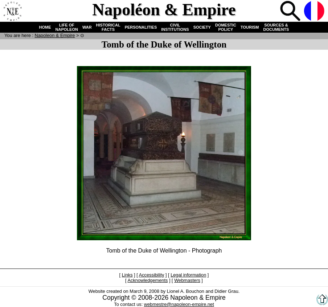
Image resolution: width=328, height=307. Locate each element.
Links (127, 275)
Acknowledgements (147, 280)
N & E (54, 35)
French (315, 11)
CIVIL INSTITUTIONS (175, 27)
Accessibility (151, 275)
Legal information (188, 275)
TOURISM (250, 27)
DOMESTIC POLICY (225, 27)
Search (291, 11)
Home (12, 11)
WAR (87, 27)
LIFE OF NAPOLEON (67, 27)
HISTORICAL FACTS (108, 27)
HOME (45, 27)
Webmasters (187, 280)
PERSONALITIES (141, 27)
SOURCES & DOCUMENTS (276, 27)
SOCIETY (202, 27)
